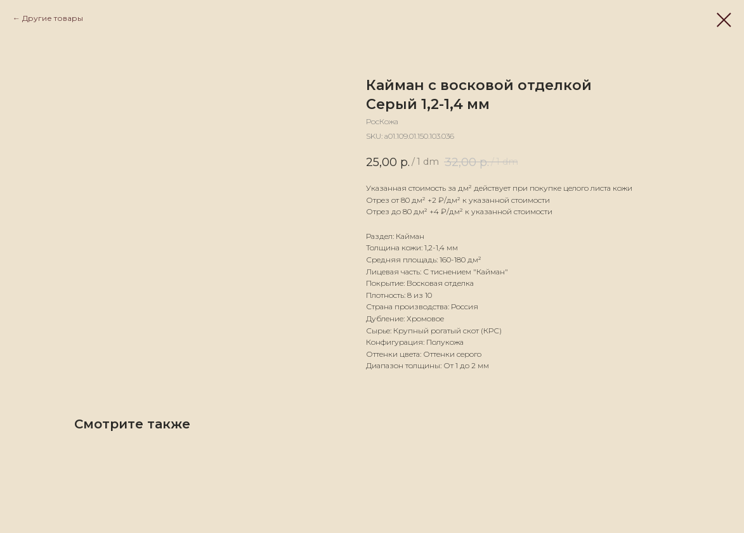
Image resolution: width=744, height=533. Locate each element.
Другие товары (52, 18)
